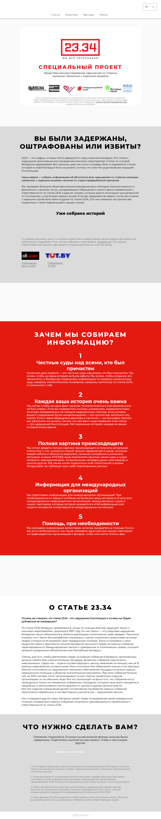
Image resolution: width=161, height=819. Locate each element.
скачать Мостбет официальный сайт (111, 102)
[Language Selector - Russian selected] (150, 7)
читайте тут (104, 241)
